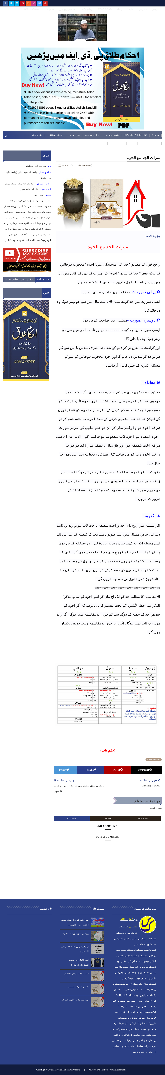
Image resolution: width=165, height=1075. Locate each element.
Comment (145, 769)
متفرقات (50, 9)
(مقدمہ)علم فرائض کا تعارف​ (75, 973)
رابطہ (119, 9)
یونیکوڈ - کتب (87, 9)
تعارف (130, 9)
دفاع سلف (74, 135)
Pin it (118, 769)
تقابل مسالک (56, 135)
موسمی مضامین (151, 143)
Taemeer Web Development (112, 1070)
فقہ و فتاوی (36, 135)
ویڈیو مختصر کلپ (11, 280)
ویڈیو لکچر (43, 279)
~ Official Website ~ (31, 9)
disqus (107, 818)
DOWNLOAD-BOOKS (136, 135)
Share (91, 769)
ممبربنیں (143, 9)
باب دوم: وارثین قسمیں (78, 986)
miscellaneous (85, 165)
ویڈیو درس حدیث (27, 280)
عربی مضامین (117, 143)
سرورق (155, 9)
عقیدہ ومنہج (113, 135)
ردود (133, 143)
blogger (71, 818)
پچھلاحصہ (152, 236)
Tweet (64, 769)
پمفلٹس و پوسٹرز (67, 9)
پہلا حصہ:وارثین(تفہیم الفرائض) (74, 1000)
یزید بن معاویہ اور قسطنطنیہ (76, 933)
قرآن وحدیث (93, 135)
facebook (143, 818)
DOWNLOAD (105, 9)
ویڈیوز (102, 143)
